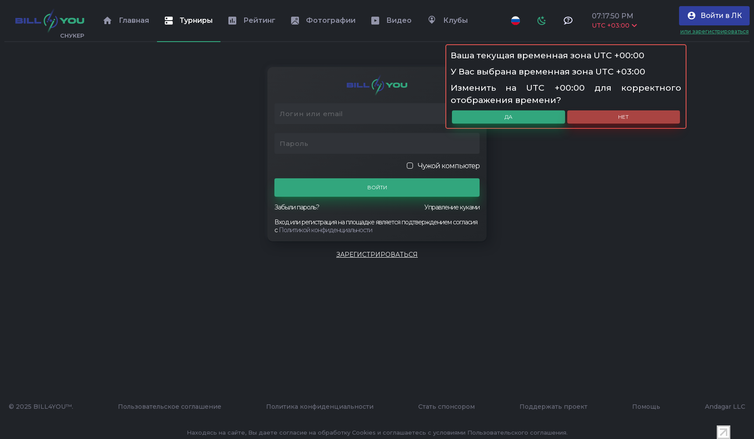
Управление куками (452, 207)
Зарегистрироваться (377, 254)
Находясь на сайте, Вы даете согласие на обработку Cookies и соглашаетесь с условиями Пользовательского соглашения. (377, 432)
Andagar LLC (725, 407)
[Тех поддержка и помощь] (568, 20)
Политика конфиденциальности (319, 407)
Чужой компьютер (443, 166)
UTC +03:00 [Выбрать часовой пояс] (614, 25)
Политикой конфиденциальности (325, 230)
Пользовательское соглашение (169, 407)
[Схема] (541, 20)
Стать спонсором (446, 407)
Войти (377, 187)
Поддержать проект (553, 407)
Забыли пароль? (296, 207)
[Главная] (49, 20)
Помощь (646, 407)
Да (508, 116)
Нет (623, 116)
